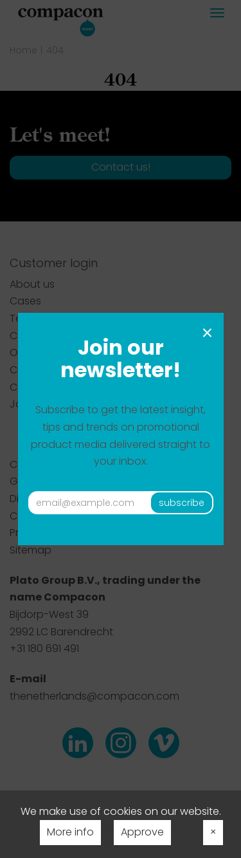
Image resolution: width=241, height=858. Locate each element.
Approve (142, 832)
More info (70, 832)
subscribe (181, 502)
